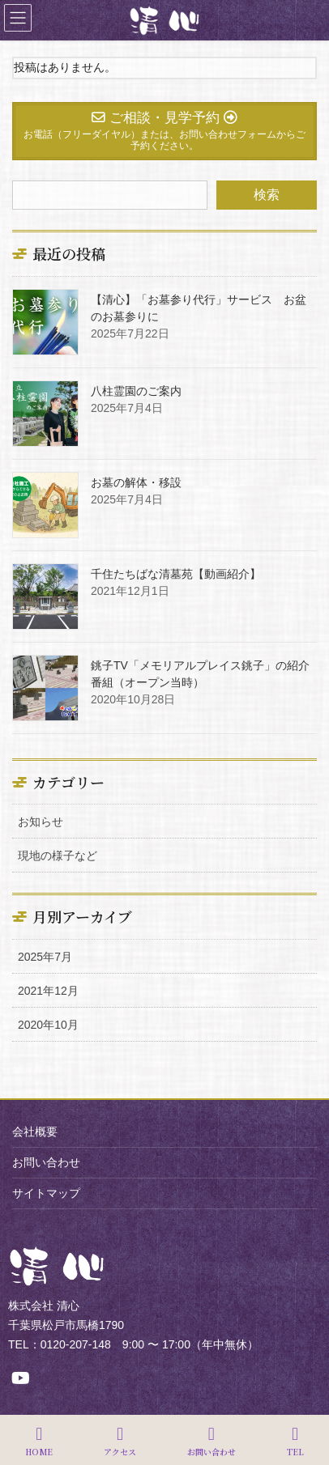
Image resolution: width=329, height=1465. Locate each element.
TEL (295, 1441)
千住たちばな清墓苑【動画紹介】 (176, 573)
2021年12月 (48, 990)
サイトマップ (46, 1193)
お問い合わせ (46, 1162)
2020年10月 (48, 1024)
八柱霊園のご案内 (136, 390)
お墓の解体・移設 (136, 482)
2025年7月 (45, 956)
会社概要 (35, 1131)
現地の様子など (57, 855)
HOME (39, 1441)
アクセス (120, 1441)
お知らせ (40, 821)
